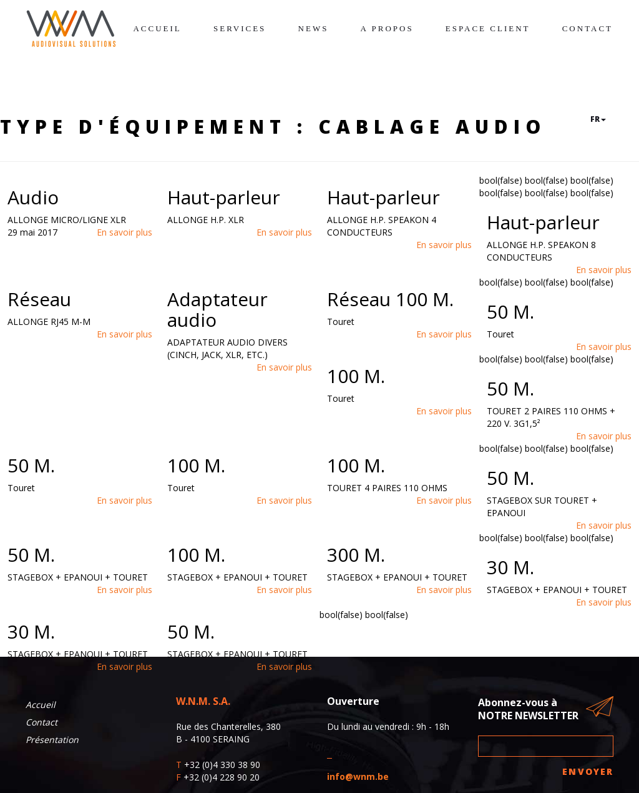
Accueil (157, 28)
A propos (387, 28)
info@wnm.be (358, 776)
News (313, 28)
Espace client (488, 28)
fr (598, 119)
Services (239, 28)
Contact (587, 28)
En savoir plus (124, 232)
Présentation (52, 740)
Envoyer (587, 771)
